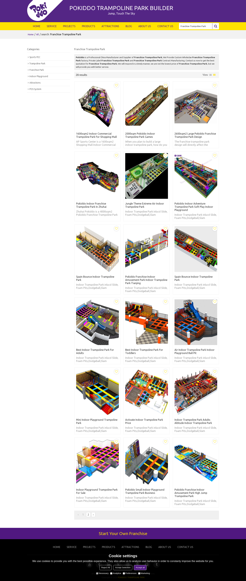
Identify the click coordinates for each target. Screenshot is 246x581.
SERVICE (52, 26)
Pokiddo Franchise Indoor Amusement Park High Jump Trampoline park (191, 492)
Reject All (105, 567)
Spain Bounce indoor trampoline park (95, 278)
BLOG (129, 26)
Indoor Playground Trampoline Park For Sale (97, 491)
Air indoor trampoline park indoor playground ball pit (194, 351)
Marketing (144, 573)
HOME (36, 26)
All (37, 34)
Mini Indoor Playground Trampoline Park (96, 421)
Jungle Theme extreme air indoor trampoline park (144, 205)
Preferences (130, 573)
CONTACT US (165, 26)
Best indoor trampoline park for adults (95, 351)
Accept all (140, 567)
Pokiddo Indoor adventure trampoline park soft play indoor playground (194, 206)
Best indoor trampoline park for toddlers (144, 351)
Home (31, 34)
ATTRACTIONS (110, 26)
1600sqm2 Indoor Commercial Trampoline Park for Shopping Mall (96, 135)
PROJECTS (69, 26)
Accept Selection (123, 567)
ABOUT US (144, 26)
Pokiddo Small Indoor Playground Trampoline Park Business (144, 491)
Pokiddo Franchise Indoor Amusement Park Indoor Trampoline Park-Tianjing (146, 280)
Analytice (115, 573)
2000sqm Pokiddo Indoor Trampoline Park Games (140, 135)
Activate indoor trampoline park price (144, 421)
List (210, 74)
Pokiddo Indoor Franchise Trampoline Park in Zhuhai (91, 205)
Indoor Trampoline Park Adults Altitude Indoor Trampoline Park (193, 421)
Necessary (102, 573)
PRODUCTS (88, 26)
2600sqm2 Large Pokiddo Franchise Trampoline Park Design (195, 135)
